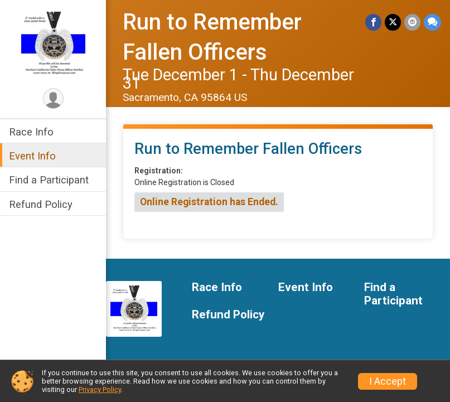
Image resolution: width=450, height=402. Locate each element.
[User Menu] (53, 98)
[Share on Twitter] (393, 22)
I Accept (387, 381)
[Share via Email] (412, 22)
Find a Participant (49, 180)
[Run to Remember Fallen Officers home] (53, 42)
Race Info (31, 132)
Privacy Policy (100, 389)
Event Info (32, 156)
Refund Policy (40, 204)
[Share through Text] (432, 22)
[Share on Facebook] (373, 22)
